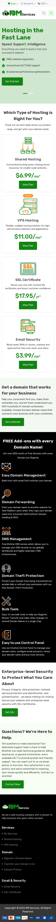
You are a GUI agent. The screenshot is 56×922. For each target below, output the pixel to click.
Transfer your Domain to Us (19, 864)
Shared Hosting (13, 839)
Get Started (12, 81)
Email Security (12, 886)
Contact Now (12, 784)
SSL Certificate (12, 892)
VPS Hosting (11, 844)
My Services (10, 833)
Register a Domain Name (18, 858)
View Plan (28, 184)
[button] (25, 93)
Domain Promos (13, 869)
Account (27, 3)
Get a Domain (12, 421)
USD (42, 3)
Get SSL (9, 712)
